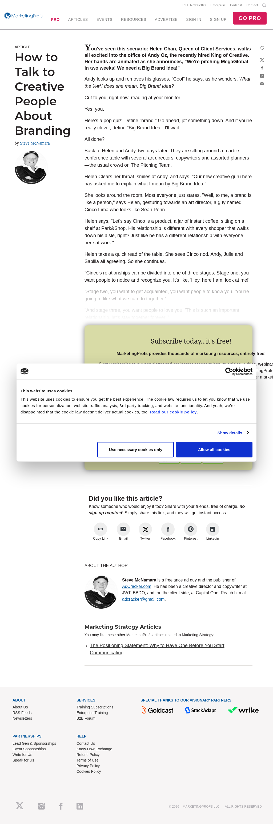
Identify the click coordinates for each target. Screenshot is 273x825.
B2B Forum (86, 719)
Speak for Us (23, 761)
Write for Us (22, 756)
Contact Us (86, 744)
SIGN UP (218, 20)
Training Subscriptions (95, 708)
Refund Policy (88, 756)
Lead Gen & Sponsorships (34, 744)
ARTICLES (78, 20)
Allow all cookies (214, 449)
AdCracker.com (136, 587)
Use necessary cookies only (135, 449)
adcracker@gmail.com (143, 600)
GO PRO (250, 19)
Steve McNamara (35, 144)
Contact (252, 5)
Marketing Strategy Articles (123, 628)
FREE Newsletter (193, 5)
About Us (20, 708)
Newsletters (22, 719)
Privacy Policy (88, 767)
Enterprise (218, 5)
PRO (55, 20)
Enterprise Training (92, 714)
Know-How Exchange (94, 750)
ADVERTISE (166, 20)
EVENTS (105, 20)
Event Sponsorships (29, 750)
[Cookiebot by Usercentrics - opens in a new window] (229, 371)
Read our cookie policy (173, 412)
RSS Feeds (22, 714)
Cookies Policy (89, 772)
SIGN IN (193, 20)
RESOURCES (133, 20)
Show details (230, 432)
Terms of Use (87, 761)
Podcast (236, 5)
